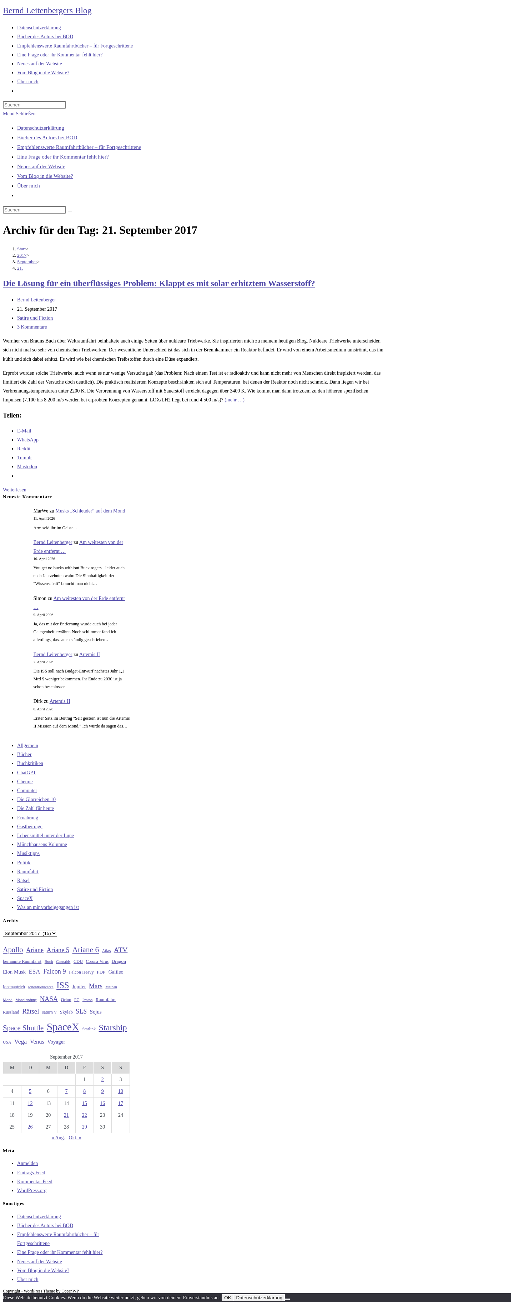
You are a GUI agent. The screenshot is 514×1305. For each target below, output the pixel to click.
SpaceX (25, 898)
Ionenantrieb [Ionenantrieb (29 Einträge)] (14, 986)
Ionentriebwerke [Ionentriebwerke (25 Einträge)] (40, 987)
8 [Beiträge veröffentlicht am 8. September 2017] (84, 1091)
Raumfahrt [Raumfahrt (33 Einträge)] (106, 999)
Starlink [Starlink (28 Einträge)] (89, 1028)
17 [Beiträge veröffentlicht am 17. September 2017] (120, 1103)
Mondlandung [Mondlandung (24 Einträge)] (26, 1000)
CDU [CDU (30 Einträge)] (78, 961)
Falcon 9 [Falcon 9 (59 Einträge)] (54, 971)
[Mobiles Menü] (19, 113)
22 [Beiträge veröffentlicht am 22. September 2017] (84, 1115)
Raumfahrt (28, 871)
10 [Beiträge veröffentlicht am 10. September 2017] (120, 1091)
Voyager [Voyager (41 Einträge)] (56, 1042)
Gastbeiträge (29, 826)
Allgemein (27, 745)
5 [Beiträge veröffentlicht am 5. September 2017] (30, 1091)
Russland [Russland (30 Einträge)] (11, 1012)
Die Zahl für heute (35, 808)
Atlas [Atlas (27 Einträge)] (106, 951)
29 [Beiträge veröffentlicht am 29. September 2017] (84, 1127)
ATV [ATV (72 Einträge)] (121, 950)
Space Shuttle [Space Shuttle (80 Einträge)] (23, 1028)
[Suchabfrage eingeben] (34, 105)
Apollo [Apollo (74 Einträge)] (13, 950)
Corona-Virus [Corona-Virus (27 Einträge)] (97, 961)
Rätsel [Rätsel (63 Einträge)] (30, 1011)
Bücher (24, 754)
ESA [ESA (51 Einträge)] (34, 971)
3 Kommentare (32, 327)
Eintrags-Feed (31, 1172)
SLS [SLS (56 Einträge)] (81, 1011)
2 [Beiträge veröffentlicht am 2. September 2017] (102, 1079)
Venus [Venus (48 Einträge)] (37, 1041)
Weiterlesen (14, 489)
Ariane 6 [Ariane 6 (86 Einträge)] (85, 949)
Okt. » (75, 1137)
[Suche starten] (69, 211)
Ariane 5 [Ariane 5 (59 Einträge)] (58, 950)
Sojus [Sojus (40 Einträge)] (96, 1012)
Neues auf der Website (41, 166)
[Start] (21, 248)
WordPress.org (31, 1190)
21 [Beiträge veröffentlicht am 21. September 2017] (66, 1115)
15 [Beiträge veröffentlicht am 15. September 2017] (84, 1103)
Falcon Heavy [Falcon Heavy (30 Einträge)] (81, 972)
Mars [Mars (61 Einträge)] (95, 986)
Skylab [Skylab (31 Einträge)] (66, 1012)
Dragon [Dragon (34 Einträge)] (119, 961)
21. (20, 268)
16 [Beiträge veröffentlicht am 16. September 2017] (102, 1103)
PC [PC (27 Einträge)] (76, 1000)
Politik (23, 862)
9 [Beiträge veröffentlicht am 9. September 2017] (102, 1091)
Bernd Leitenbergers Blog (47, 10)
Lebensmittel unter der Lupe (45, 835)
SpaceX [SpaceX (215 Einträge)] (63, 1026)
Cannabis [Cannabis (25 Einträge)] (63, 961)
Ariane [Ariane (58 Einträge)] (35, 950)
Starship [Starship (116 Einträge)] (113, 1027)
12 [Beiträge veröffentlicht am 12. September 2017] (30, 1103)
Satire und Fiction (35, 318)
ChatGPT (26, 772)
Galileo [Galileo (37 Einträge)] (116, 972)
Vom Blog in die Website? (45, 176)
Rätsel (23, 880)
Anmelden (27, 1163)
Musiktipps (28, 853)
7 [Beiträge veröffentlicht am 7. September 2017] (66, 1091)
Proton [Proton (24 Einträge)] (87, 1000)
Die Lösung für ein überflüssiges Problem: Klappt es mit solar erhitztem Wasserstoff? (159, 283)
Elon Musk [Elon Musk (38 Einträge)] (14, 972)
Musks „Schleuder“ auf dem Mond (90, 511)
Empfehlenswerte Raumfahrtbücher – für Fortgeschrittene (79, 147)
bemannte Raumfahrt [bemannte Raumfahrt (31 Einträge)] (22, 961)
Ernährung (27, 817)
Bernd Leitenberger (36, 299)
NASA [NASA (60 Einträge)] (49, 998)
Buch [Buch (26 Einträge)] (49, 961)
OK (227, 1297)
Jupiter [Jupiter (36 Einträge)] (79, 986)
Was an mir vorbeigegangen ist (48, 907)
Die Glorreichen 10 (36, 799)
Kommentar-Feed (34, 1181)
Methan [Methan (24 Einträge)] (111, 987)
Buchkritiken (30, 763)
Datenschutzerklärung (40, 128)
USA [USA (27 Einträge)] (7, 1042)
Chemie (25, 781)
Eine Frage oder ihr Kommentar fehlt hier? (63, 157)
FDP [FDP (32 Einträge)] (101, 972)
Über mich (28, 186)
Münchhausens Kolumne (42, 844)
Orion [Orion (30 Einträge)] (66, 999)
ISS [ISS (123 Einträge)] (62, 985)
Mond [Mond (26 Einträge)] (7, 1000)
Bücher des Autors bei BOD (47, 137)
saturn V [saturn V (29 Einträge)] (49, 1012)
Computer (27, 790)
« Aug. (58, 1137)
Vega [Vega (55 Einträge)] (20, 1041)
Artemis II (89, 654)
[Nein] (287, 1299)
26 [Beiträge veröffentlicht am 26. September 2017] (30, 1127)
